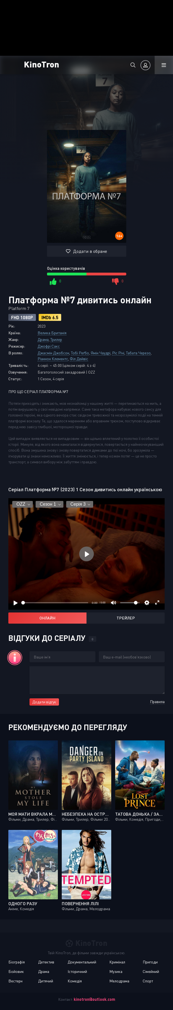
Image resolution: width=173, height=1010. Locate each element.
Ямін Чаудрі (100, 352)
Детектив (46, 962)
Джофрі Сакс (49, 346)
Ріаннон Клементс (53, 358)
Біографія (16, 962)
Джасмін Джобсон (53, 352)
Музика (115, 971)
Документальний (82, 962)
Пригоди (150, 962)
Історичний (77, 971)
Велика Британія (52, 332)
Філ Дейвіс (79, 358)
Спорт (148, 980)
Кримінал (117, 962)
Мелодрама (119, 980)
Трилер (56, 339)
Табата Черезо (138, 352)
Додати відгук (44, 701)
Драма (43, 339)
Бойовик (16, 971)
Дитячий (45, 980)
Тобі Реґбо (80, 352)
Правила (157, 701)
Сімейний (151, 971)
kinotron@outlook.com (94, 999)
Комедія (75, 980)
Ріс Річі (118, 352)
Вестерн (15, 980)
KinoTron (41, 64)
